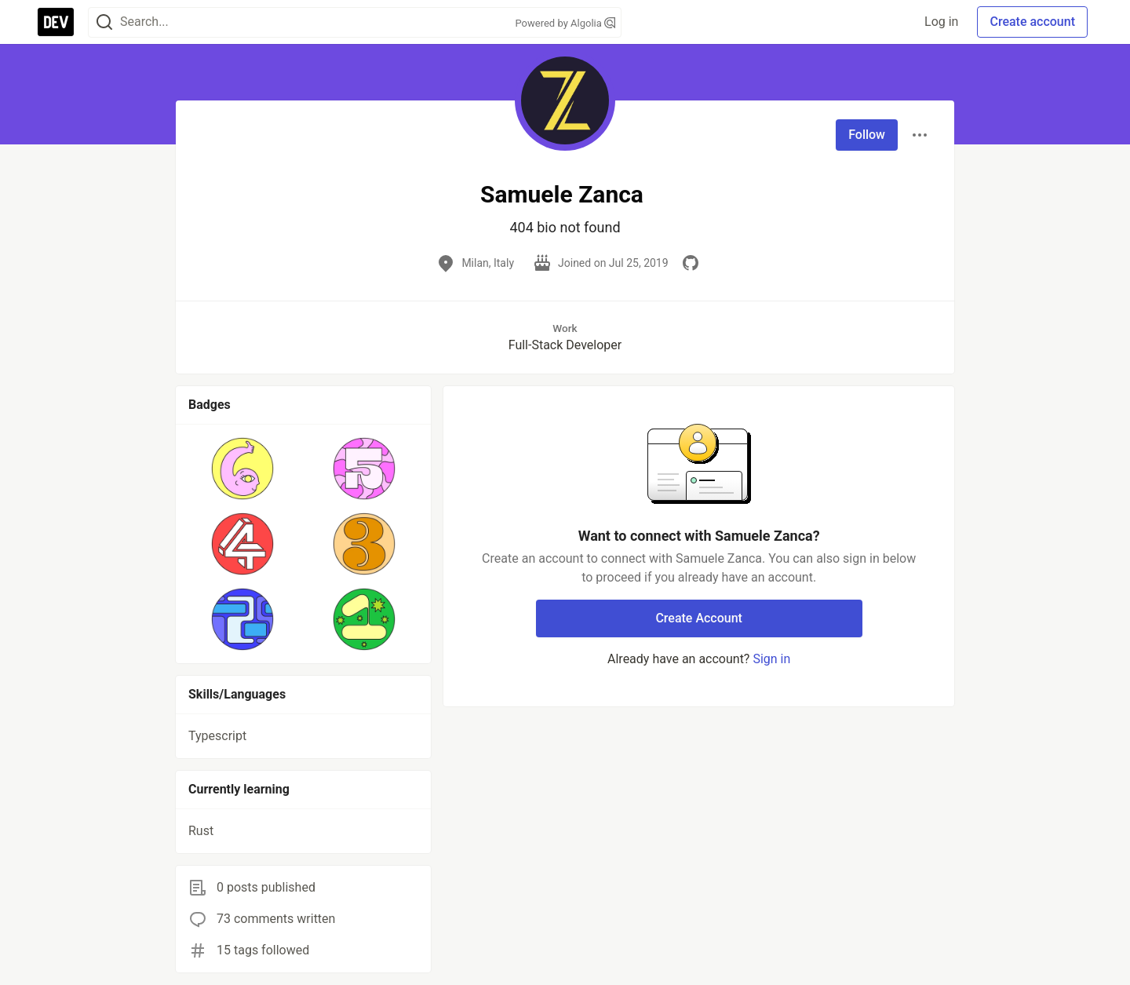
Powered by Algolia (565, 23)
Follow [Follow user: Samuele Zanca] (866, 134)
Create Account (698, 618)
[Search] (104, 22)
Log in (941, 21)
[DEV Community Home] (55, 22)
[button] (242, 468)
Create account (1032, 21)
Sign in (771, 658)
